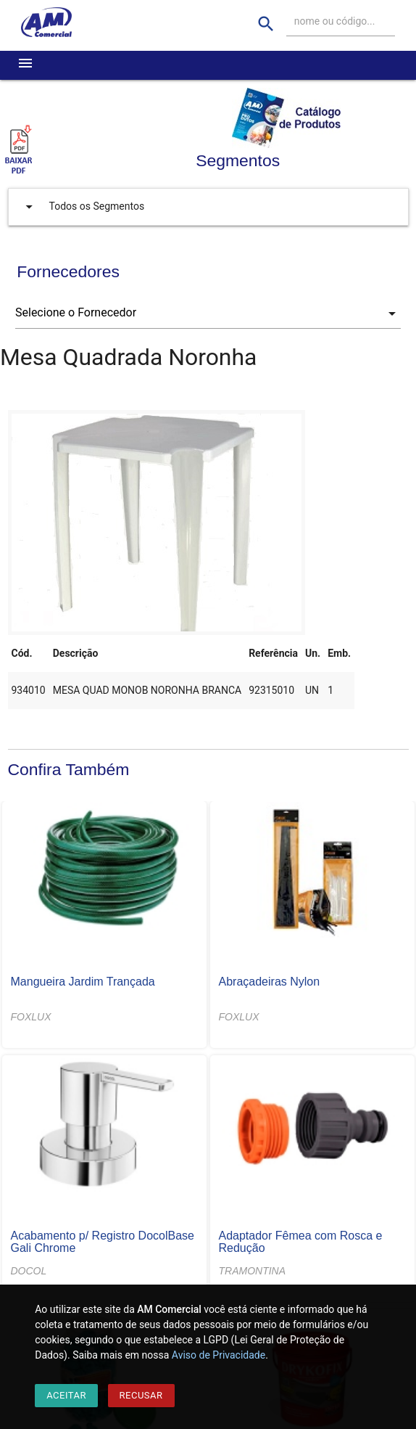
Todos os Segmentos (82, 207)
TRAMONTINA (252, 1271)
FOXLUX (31, 1017)
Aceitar (66, 1395)
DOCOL (29, 1271)
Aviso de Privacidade (218, 1355)
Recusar (141, 1395)
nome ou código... (334, 21)
